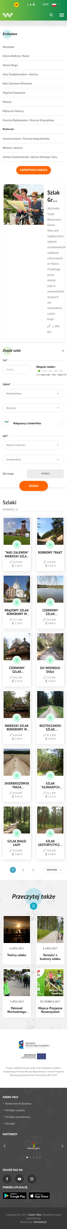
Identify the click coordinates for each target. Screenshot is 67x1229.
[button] (56, 4)
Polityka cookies (15, 1110)
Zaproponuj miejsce (33, 170)
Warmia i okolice (13, 147)
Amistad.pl (40, 1222)
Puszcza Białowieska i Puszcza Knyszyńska (28, 120)
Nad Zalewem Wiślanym (17, 83)
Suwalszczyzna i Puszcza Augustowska (26, 138)
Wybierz (45, 473)
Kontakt (10, 1123)
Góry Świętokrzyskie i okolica (20, 74)
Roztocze (8, 129)
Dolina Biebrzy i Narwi (16, 56)
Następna (52, 870)
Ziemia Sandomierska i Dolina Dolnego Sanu (30, 157)
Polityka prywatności (17, 1117)
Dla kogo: (8, 473)
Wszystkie (8, 47)
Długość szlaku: (46, 367)
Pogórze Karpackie (14, 92)
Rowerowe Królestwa (18, 1103)
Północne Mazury (13, 111)
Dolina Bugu (10, 65)
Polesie (7, 102)
